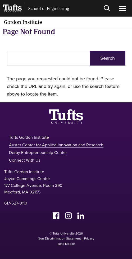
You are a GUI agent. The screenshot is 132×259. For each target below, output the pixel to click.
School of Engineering (48, 8)
